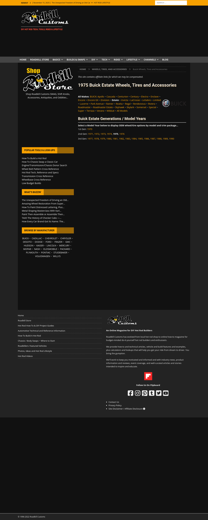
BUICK (93, 96)
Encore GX (93, 100)
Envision (105, 100)
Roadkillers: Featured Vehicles (32, 345)
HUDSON (28, 245)
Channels (150, 59)
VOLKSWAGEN (42, 256)
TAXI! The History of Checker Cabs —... (41, 217)
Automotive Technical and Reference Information (41, 330)
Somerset (141, 107)
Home (23, 59)
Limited (157, 100)
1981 (115, 138)
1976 (121, 133)
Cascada (111, 96)
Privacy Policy (115, 405)
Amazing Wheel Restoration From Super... (43, 203)
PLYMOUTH (32, 252)
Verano (100, 110)
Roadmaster (84, 107)
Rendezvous (139, 103)
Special (152, 107)
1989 (165, 138)
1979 (102, 138)
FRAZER (58, 241)
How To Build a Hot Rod (34, 158)
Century (134, 96)
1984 (134, 138)
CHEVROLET (51, 238)
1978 (96, 138)
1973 (103, 133)
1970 (89, 129)
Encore (81, 100)
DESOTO (27, 241)
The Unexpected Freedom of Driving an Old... (45, 200)
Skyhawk (119, 107)
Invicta (124, 100)
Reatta (119, 103)
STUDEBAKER (60, 252)
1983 (127, 138)
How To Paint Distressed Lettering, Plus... (43, 207)
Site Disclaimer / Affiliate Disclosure (127, 408)
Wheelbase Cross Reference (36, 179)
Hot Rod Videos (25, 356)
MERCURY (64, 245)
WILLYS (57, 256)
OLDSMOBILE (50, 249)
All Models (122, 110)
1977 (90, 138)
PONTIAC (45, 252)
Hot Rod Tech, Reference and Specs (40, 172)
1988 (159, 138)
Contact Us (114, 402)
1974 (109, 133)
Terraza (90, 110)
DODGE (39, 241)
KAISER (40, 245)
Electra (144, 96)
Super (81, 110)
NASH (37, 249)
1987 (152, 138)
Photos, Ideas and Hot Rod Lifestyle (35, 351)
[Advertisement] (132, 31)
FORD (49, 241)
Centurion (123, 96)
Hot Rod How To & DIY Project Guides (36, 325)
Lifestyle (131, 59)
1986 (146, 138)
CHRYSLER (65, 238)
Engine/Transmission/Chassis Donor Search (44, 165)
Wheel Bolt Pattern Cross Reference (40, 168)
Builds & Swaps (76, 59)
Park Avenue (97, 103)
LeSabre (146, 100)
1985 (140, 138)
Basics (56, 59)
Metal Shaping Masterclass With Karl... (41, 210)
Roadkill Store (39, 59)
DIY (93, 59)
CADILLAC (37, 238)
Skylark (130, 107)
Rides (117, 59)
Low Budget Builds (31, 183)
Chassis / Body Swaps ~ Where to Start (36, 340)
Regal (128, 103)
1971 (90, 133)
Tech (104, 59)
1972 (96, 133)
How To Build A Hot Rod (29, 335)
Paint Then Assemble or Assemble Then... (43, 214)
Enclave (155, 96)
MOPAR (27, 249)
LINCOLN (51, 245)
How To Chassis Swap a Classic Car (40, 161)
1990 (171, 138)
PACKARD (65, 249)
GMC (68, 241)
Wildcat (110, 110)
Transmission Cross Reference (37, 176)
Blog (165, 59)
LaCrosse (135, 100)
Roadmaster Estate (103, 107)
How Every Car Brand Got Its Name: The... (43, 221)
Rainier (109, 103)
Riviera (151, 103)
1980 (108, 138)
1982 (121, 138)
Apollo (101, 96)
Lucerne (84, 103)
